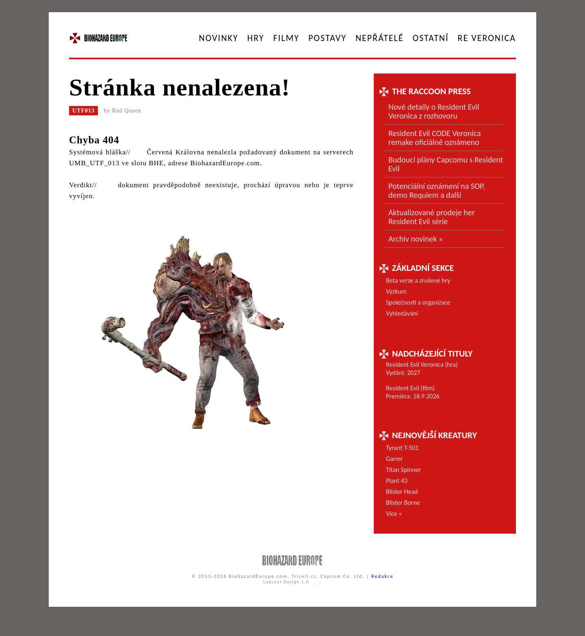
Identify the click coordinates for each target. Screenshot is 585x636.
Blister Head (402, 491)
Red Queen (126, 111)
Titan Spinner (403, 470)
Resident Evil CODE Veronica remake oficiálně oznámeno (434, 137)
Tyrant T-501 (402, 448)
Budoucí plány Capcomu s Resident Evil (445, 164)
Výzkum (396, 291)
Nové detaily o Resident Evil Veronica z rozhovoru (433, 111)
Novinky (218, 37)
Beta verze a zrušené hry (418, 280)
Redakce (382, 576)
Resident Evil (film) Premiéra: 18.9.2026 (413, 392)
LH (318, 583)
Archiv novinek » (415, 239)
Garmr (394, 459)
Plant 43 (396, 481)
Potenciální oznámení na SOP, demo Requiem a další (436, 190)
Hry (255, 37)
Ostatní (431, 37)
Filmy (286, 37)
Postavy (327, 37)
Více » (394, 513)
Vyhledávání (402, 313)
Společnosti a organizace (418, 302)
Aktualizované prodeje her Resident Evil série (431, 217)
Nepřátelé (379, 37)
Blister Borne (403, 502)
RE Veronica (487, 37)
